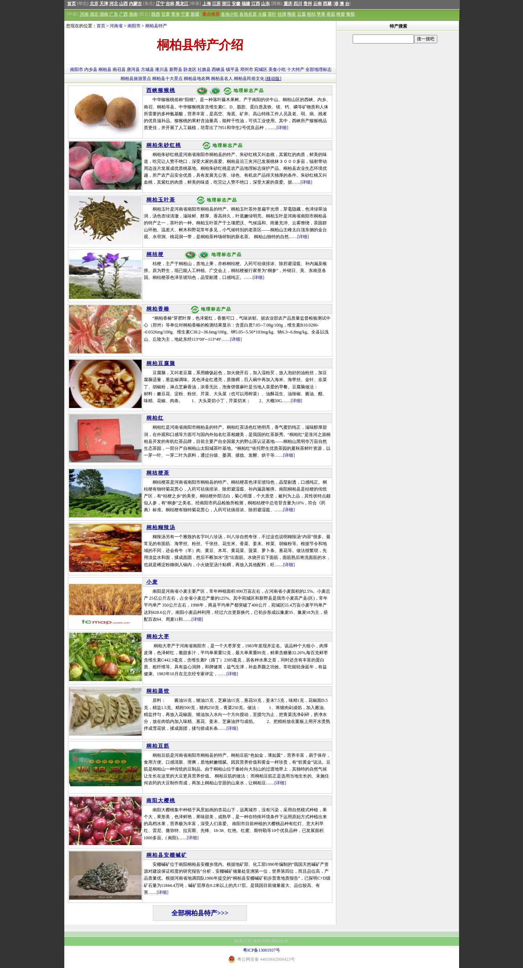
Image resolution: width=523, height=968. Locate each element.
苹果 (321, 14)
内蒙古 (135, 3)
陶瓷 (291, 14)
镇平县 (232, 69)
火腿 (262, 14)
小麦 (152, 582)
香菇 (331, 14)
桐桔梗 (155, 254)
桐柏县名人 (222, 78)
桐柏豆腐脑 (160, 363)
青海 (175, 14)
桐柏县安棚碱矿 (166, 855)
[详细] (282, 127)
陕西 (155, 14)
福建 (246, 3)
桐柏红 (155, 418)
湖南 (104, 14)
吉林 (170, 3)
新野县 (175, 69)
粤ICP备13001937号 (261, 950)
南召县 (119, 69)
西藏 (327, 3)
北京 (94, 3)
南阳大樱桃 (160, 800)
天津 (104, 3)
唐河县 (133, 69)
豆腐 (301, 14)
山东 (265, 3)
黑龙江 (181, 3)
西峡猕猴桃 (160, 90)
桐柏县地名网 (197, 78)
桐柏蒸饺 (158, 691)
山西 (123, 3)
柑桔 (311, 14)
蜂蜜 (340, 14)
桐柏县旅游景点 (136, 78)
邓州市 (246, 69)
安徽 (236, 3)
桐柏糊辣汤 (160, 527)
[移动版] (273, 78)
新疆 (195, 14)
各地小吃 (229, 14)
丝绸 (281, 14)
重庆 (288, 3)
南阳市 (134, 25)
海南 (133, 14)
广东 (113, 14)
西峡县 (218, 69)
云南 (317, 3)
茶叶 (272, 14)
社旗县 (204, 69)
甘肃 (165, 14)
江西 (255, 3)
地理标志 (323, 69)
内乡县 (90, 69)
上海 (206, 3)
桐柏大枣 (158, 636)
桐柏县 (105, 69)
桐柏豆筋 (158, 746)
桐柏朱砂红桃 (163, 145)
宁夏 (185, 14)
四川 (297, 3)
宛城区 (260, 69)
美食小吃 (277, 69)
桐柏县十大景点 (167, 78)
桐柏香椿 (158, 309)
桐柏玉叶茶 (160, 200)
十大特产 (295, 69)
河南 (84, 14)
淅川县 (161, 69)
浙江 (226, 3)
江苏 (216, 3)
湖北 (94, 14)
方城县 (147, 69)
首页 (71, 3)
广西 (123, 14)
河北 (113, 3)
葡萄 (350, 14)
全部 (309, 69)
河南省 (116, 25)
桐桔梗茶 (158, 473)
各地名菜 (248, 14)
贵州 (307, 3)
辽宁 (160, 3)
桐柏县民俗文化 (249, 78)
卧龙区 (189, 69)
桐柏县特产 (156, 25)
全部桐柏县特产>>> (199, 913)
